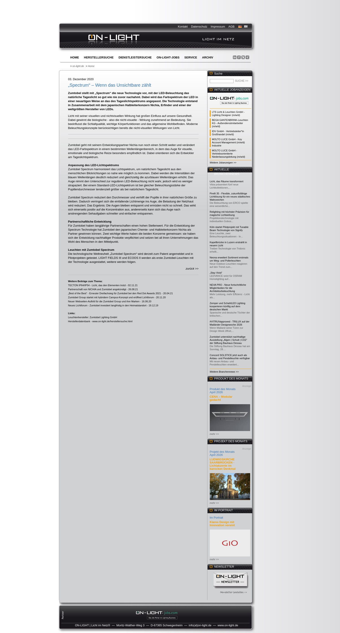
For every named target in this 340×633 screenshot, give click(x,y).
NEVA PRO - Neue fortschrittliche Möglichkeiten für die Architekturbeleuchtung (228, 287)
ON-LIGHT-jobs (168, 57)
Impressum (218, 26)
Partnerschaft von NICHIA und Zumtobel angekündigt (97, 289)
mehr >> (214, 434)
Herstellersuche (99, 57)
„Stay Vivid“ (216, 272)
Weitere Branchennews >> (224, 371)
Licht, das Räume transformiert (226, 181)
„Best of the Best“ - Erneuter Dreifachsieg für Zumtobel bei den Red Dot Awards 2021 (114, 293)
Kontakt (183, 26)
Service (190, 57)
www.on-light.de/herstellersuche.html (112, 321)
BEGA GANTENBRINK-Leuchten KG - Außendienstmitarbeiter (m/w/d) (230, 123)
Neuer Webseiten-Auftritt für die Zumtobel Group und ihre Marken (104, 301)
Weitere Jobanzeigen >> (223, 162)
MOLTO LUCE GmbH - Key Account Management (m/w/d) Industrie (228, 142)
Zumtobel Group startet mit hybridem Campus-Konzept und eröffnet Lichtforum (111, 297)
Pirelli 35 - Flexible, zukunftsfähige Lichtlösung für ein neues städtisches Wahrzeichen (230, 196)
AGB (231, 26)
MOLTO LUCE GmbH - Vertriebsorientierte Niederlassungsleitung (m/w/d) (228, 153)
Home (74, 57)
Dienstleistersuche (135, 57)
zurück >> (192, 268)
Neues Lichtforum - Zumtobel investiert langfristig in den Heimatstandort (107, 305)
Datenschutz (199, 26)
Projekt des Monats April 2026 (222, 453)
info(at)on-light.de (200, 625)
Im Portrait (216, 517)
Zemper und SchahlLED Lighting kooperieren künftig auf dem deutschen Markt (227, 306)
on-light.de (78, 66)
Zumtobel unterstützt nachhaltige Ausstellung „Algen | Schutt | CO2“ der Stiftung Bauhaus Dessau (228, 339)
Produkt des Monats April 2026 (223, 390)
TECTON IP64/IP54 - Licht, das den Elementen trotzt (97, 285)
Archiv (207, 57)
